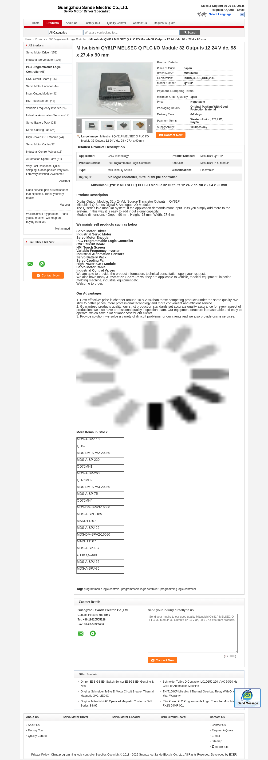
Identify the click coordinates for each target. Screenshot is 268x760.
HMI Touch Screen (37, 100)
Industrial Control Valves (41, 151)
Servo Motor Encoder (39, 86)
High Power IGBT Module (42, 137)
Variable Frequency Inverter (43, 108)
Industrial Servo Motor (40, 59)
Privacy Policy (40, 754)
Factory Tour (92, 23)
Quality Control (116, 23)
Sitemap (217, 741)
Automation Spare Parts (41, 159)
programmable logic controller (139, 589)
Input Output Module (39, 93)
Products (53, 23)
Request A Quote (223, 9)
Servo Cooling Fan (37, 130)
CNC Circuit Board (37, 79)
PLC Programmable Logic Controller (67, 39)
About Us (71, 23)
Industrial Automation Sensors (44, 115)
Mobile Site (220, 747)
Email (240, 9)
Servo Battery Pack (38, 122)
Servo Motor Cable (38, 144)
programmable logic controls (101, 589)
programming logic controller (178, 589)
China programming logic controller (73, 754)
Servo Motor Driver (38, 52)
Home (35, 23)
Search (192, 32)
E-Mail (216, 735)
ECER (233, 754)
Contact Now (173, 135)
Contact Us (140, 23)
